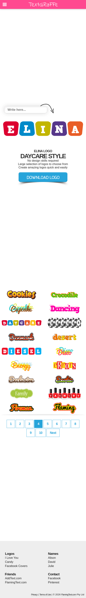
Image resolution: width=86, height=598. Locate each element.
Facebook (54, 578)
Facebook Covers (16, 565)
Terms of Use (45, 594)
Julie (51, 565)
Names (53, 554)
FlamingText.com (16, 582)
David (51, 561)
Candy (9, 561)
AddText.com (13, 578)
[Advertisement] (43, 58)
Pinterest (53, 582)
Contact (54, 574)
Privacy (34, 594)
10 (40, 433)
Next (53, 433)
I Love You (11, 557)
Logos (9, 554)
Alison (52, 557)
